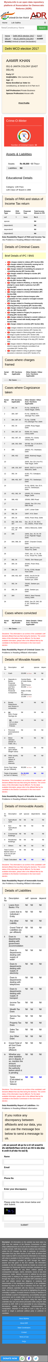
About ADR (24, 1323)
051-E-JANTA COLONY (24, 39)
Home (4, 23)
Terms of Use (24, 1337)
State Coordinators (24, 1328)
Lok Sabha (16, 23)
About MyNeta (24, 1318)
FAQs (24, 1341)
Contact (24, 1332)
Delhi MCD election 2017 (23, 36)
